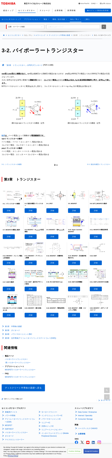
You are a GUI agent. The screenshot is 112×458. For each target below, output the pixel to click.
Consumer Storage (85, 419)
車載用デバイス (11, 412)
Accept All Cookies (91, 451)
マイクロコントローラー (14, 440)
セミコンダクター (14, 35)
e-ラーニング (41, 35)
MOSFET (8, 425)
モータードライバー (49, 412)
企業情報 (81, 434)
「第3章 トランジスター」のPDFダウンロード (24, 65)
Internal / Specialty (85, 415)
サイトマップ (105, 400)
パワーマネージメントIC (51, 419)
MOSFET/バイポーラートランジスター (20, 370)
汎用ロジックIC (47, 426)
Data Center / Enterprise (87, 412)
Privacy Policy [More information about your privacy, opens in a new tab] (13, 456)
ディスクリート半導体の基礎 (59, 35)
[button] (88, 3)
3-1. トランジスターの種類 (12, 164)
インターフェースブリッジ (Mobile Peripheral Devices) (55, 434)
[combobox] (73, 27)
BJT (3, 135)
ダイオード (9, 436)
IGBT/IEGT (9, 429)
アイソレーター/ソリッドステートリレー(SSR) (20, 420)
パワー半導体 (10, 415)
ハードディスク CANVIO (87, 428)
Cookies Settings (74, 451)
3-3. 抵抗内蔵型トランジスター (98, 164)
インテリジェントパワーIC (51, 415)
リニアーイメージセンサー (51, 430)
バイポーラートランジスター (16, 359)
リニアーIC (45, 423)
